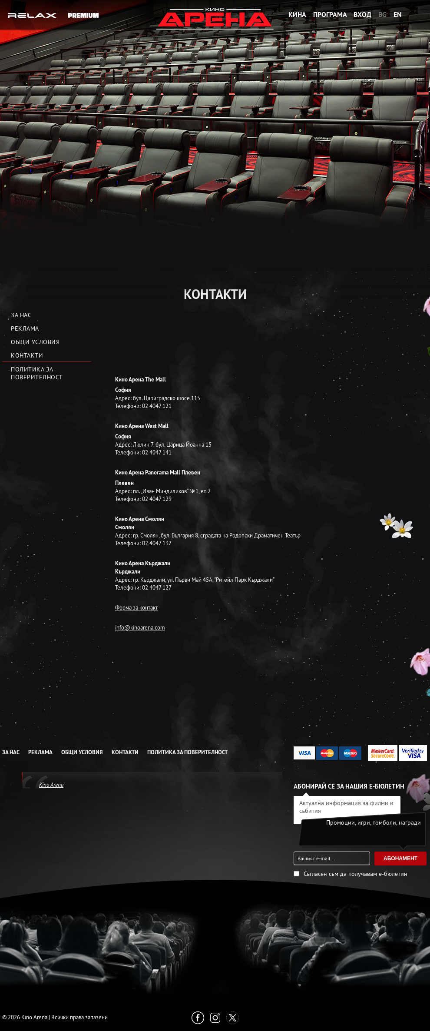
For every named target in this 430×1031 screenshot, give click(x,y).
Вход (362, 14)
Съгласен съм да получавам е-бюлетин (355, 874)
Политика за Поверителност (37, 373)
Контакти (27, 355)
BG (382, 14)
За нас (21, 315)
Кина (297, 14)
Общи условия (35, 342)
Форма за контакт (136, 607)
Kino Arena (51, 784)
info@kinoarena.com (140, 627)
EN (398, 14)
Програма (330, 14)
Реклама (25, 328)
